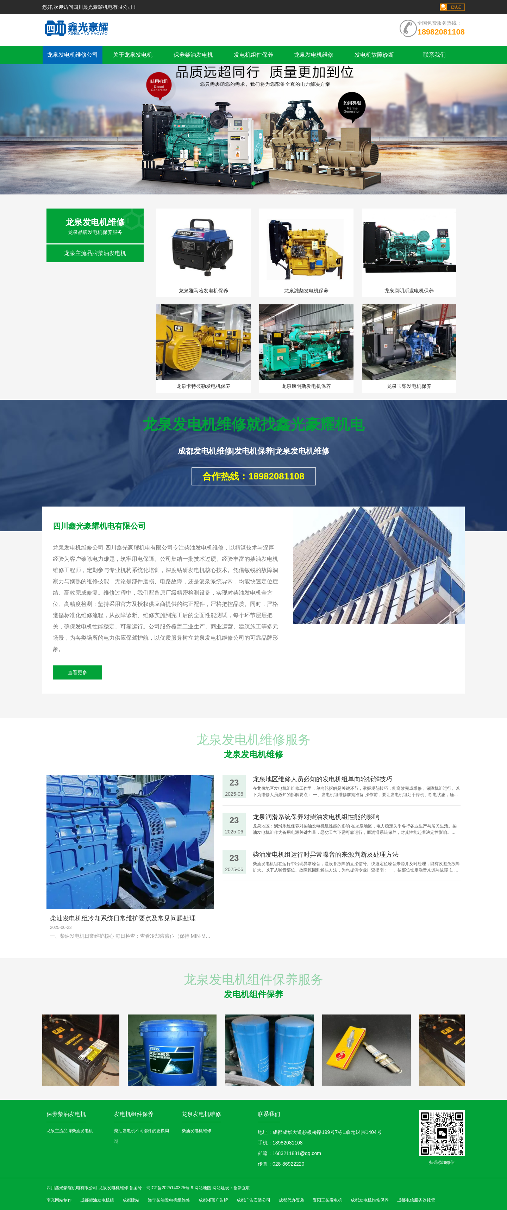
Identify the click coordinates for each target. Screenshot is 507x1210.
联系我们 (434, 55)
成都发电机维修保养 (370, 1200)
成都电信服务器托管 (416, 1200)
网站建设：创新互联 (231, 1187)
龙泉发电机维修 (313, 55)
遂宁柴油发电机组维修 (169, 1200)
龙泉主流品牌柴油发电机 (95, 253)
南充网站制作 (59, 1200)
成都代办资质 (291, 1200)
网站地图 (202, 1187)
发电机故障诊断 (374, 55)
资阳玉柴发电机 (327, 1200)
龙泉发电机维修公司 (72, 55)
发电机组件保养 (253, 55)
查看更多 (77, 672)
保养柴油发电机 (193, 55)
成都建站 (131, 1200)
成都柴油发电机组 (97, 1200)
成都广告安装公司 (253, 1200)
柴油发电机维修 (196, 1130)
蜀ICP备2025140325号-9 (169, 1187)
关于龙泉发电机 (132, 55)
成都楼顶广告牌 (213, 1200)
